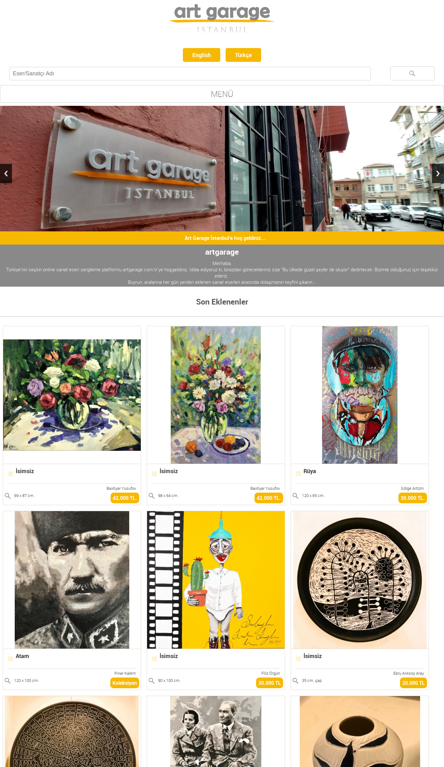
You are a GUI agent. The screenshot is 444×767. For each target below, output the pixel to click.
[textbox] (190, 73)
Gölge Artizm (412, 488)
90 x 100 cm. (169, 680)
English (201, 55)
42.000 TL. (125, 497)
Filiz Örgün (270, 673)
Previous (6, 173)
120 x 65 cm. (313, 495)
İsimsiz (25, 471)
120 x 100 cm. (26, 680)
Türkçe (243, 55)
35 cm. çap (312, 680)
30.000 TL (269, 682)
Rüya (310, 471)
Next (438, 173)
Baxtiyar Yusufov (121, 488)
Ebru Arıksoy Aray (408, 673)
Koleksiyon (124, 682)
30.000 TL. (413, 497)
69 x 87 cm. (24, 495)
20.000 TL (413, 682)
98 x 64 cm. (168, 495)
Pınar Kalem (125, 673)
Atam (22, 656)
